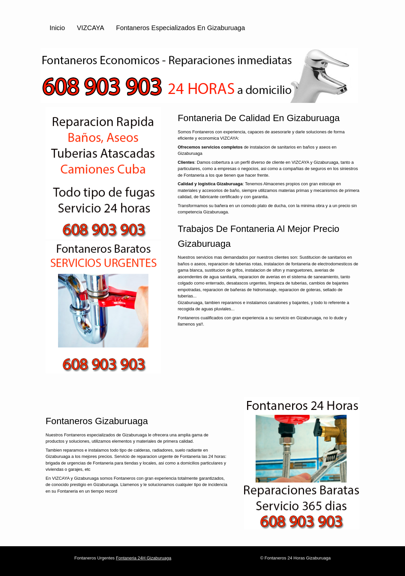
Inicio (57, 27)
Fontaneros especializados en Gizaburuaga (180, 27)
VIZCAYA (90, 27)
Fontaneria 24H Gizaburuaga (143, 557)
